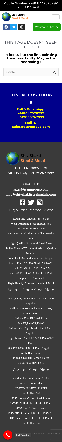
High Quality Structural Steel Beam (31, 243)
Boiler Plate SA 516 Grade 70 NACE (31, 263)
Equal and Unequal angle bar (31, 218)
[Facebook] (22, 202)
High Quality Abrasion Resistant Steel (31, 283)
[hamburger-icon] (56, 16)
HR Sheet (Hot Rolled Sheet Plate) (31, 418)
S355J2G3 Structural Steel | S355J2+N (31, 413)
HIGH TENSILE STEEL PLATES (31, 268)
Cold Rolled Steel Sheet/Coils (31, 378)
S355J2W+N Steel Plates (31, 408)
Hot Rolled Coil (30, 393)
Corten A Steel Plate (31, 383)
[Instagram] (39, 202)
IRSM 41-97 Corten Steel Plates (31, 398)
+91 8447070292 (44, 3)
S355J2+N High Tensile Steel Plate (31, 403)
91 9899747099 (32, 7)
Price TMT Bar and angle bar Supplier (31, 258)
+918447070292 (31, 113)
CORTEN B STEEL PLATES (31, 388)
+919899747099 (31, 117)
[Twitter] (31, 202)
